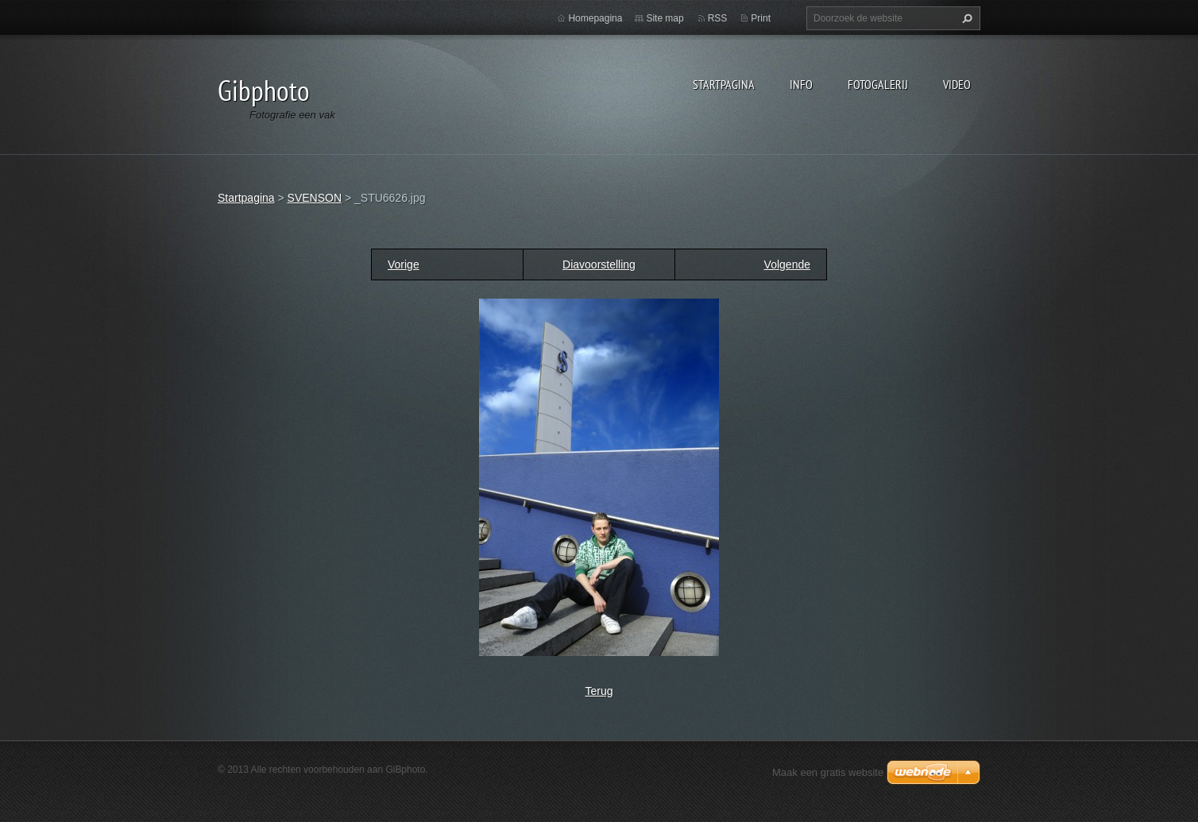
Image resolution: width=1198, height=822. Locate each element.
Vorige (403, 264)
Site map (664, 18)
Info (801, 84)
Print (761, 18)
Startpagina (724, 84)
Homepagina (595, 18)
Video (957, 84)
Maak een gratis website (827, 772)
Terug (599, 691)
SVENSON (315, 197)
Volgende (787, 264)
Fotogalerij (878, 84)
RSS (718, 18)
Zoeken (965, 18)
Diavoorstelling (599, 264)
